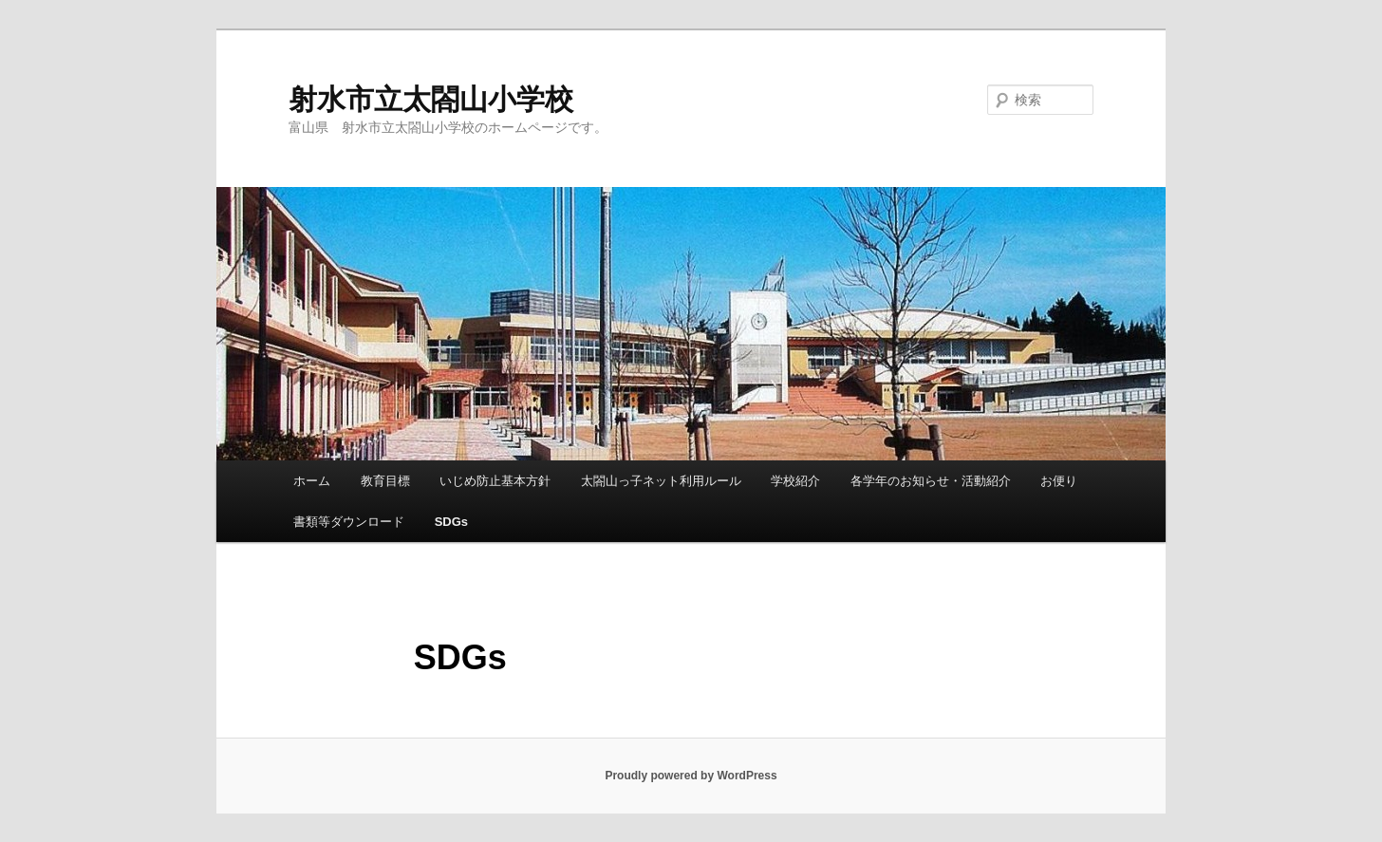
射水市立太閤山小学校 (431, 99)
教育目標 (385, 481)
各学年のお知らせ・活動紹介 (930, 481)
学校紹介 (795, 481)
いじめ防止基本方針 (495, 481)
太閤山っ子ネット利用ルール (661, 481)
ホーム (311, 481)
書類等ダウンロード (348, 522)
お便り (1058, 481)
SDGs (451, 522)
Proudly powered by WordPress (690, 775)
